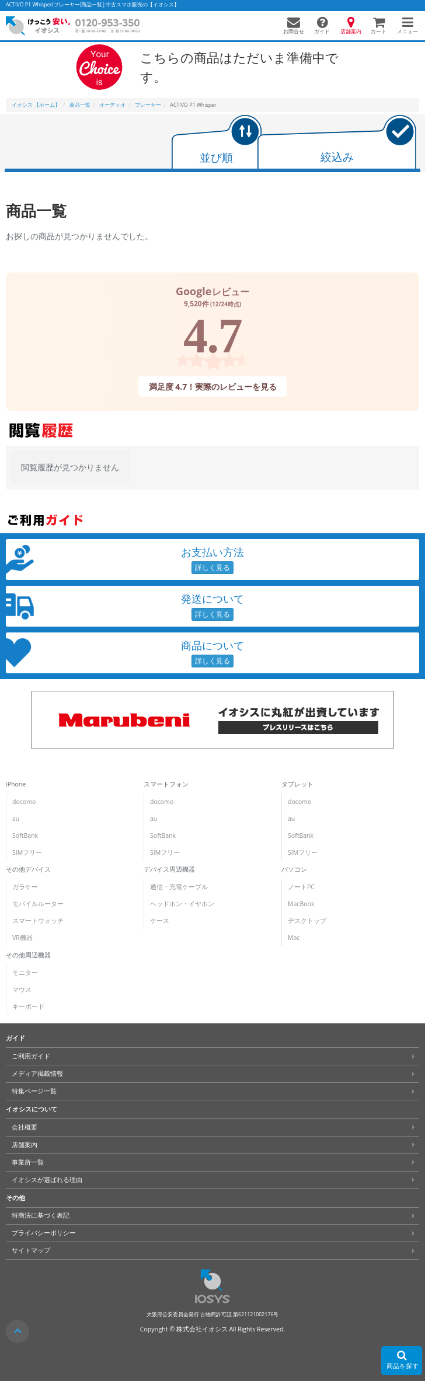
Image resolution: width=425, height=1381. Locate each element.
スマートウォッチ (38, 921)
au (15, 818)
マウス (22, 989)
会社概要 (24, 1127)
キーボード (28, 1006)
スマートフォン (166, 784)
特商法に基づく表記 (40, 1215)
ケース (159, 921)
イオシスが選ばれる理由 (47, 1180)
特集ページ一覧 (34, 1091)
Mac (293, 938)
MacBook (300, 904)
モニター (25, 973)
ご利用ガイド (31, 1056)
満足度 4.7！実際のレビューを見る (212, 385)
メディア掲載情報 (37, 1073)
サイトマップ (31, 1250)
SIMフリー (27, 852)
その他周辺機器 (28, 955)
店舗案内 (24, 1145)
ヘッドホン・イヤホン (182, 904)
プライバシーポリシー (44, 1233)
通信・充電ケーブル (179, 887)
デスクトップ (306, 921)
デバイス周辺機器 (169, 869)
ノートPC (300, 887)
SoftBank (25, 835)
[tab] (217, 143)
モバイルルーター (38, 904)
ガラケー (25, 887)
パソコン (293, 869)
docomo (24, 802)
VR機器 (22, 938)
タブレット (297, 784)
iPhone (16, 784)
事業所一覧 (28, 1162)
